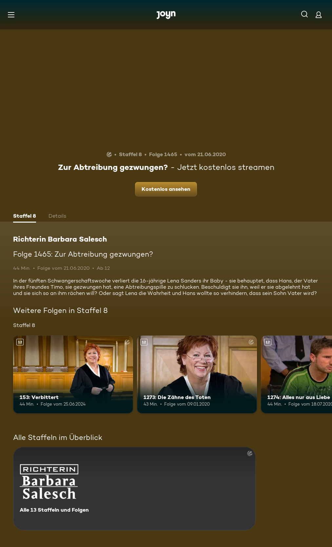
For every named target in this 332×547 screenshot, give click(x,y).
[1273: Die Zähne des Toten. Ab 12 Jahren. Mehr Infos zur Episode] (197, 374)
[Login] (318, 14)
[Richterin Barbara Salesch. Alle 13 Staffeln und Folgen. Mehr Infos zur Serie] (134, 488)
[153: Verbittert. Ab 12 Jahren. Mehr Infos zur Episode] (73, 374)
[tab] (24, 217)
